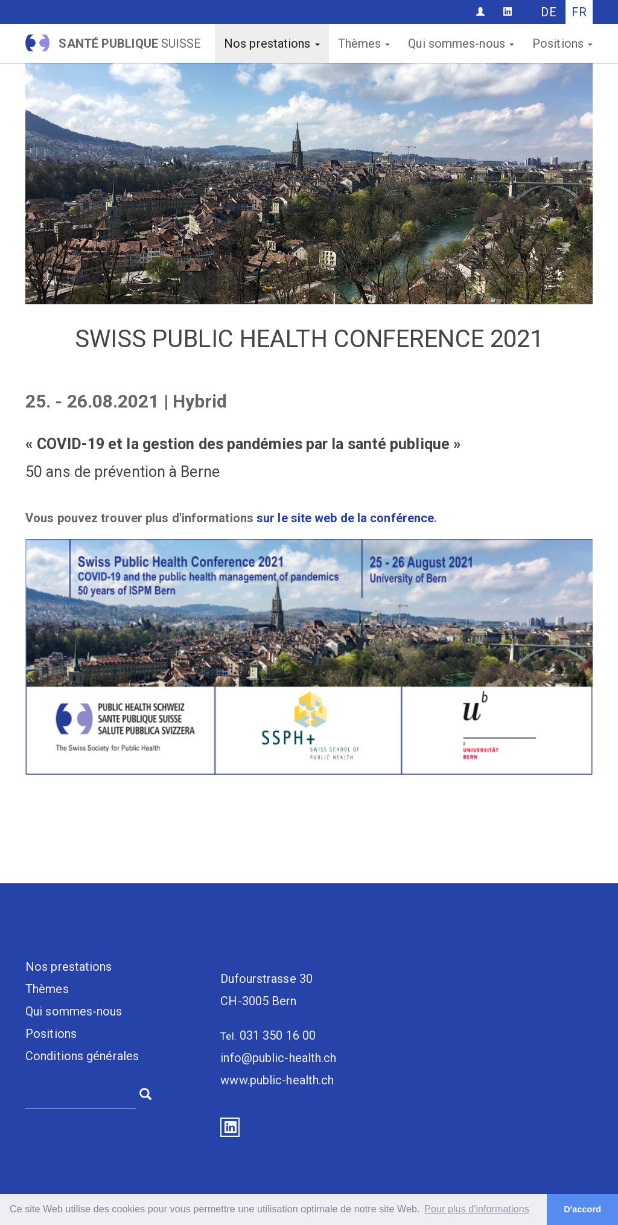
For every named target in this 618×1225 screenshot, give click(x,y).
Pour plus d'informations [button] (476, 1209)
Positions (562, 43)
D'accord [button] (582, 1209)
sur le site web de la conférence (345, 518)
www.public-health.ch (277, 1080)
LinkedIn (230, 1127)
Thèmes (364, 43)
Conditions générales (82, 1056)
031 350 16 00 (278, 1035)
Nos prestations (272, 43)
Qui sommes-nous (461, 43)
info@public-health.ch (278, 1058)
